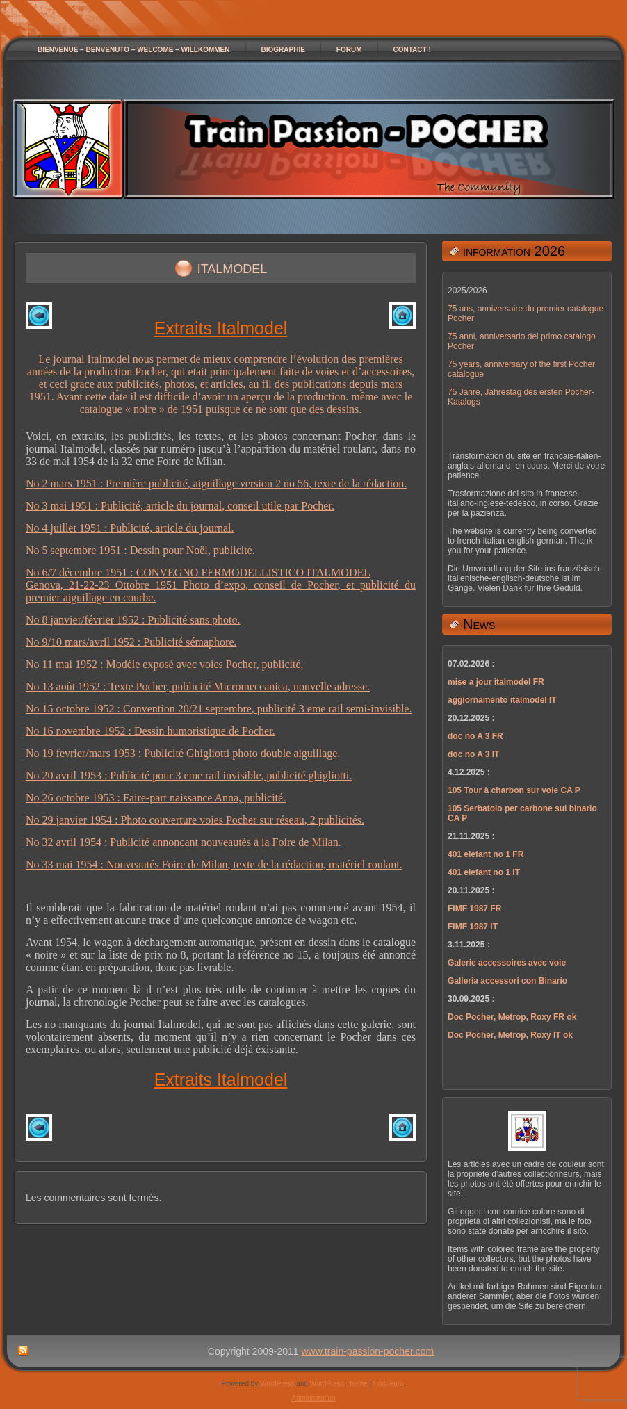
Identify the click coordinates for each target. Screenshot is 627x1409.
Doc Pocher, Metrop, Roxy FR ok (512, 1017)
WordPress (277, 1383)
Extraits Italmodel (221, 328)
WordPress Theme (339, 1383)
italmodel (232, 267)
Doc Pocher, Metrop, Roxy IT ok (510, 1035)
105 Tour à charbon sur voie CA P (514, 790)
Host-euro (388, 1383)
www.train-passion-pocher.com (368, 1351)
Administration (313, 1398)
